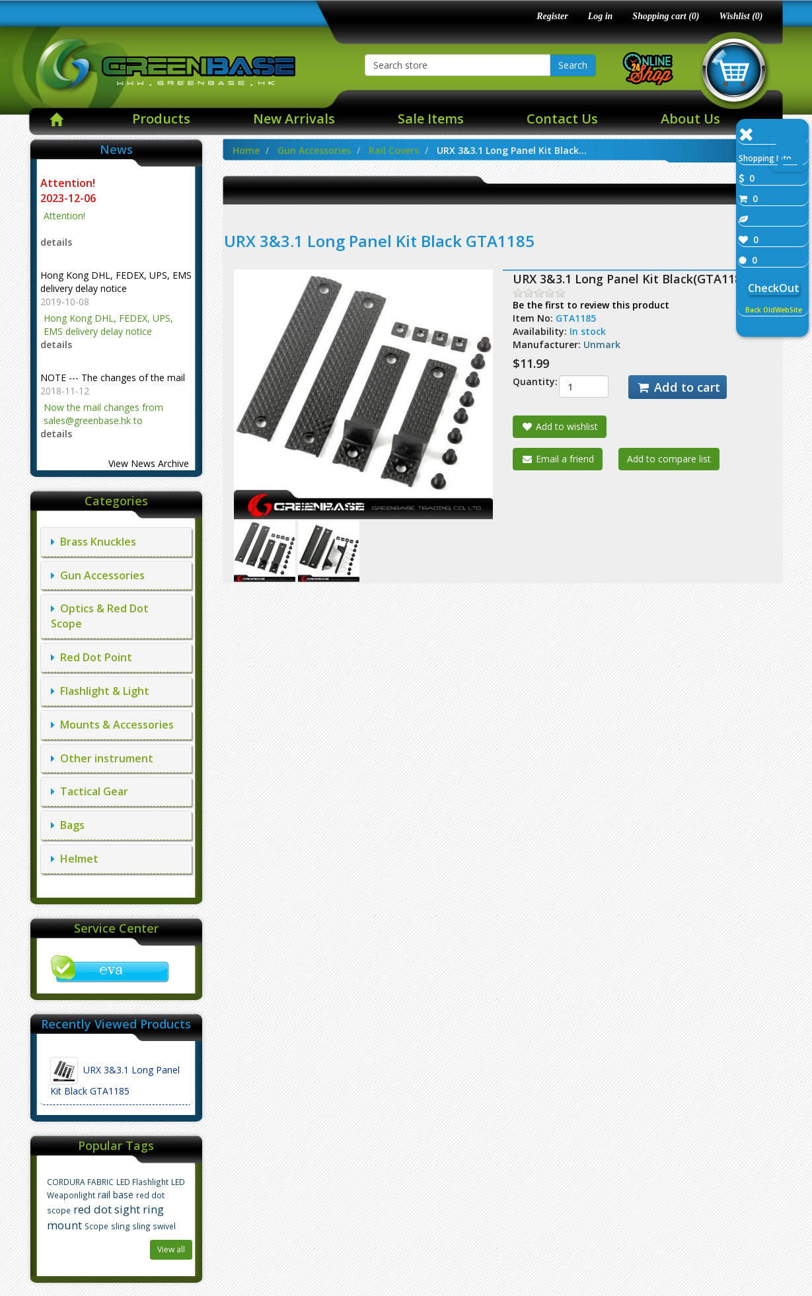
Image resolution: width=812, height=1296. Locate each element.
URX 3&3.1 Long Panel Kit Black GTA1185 (115, 1077)
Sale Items (431, 118)
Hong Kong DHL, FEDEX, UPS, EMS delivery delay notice (116, 282)
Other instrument (102, 758)
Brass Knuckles (93, 541)
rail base (115, 1194)
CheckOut (773, 288)
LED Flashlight (142, 1181)
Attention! (69, 183)
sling (120, 1226)
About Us (690, 118)
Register (552, 16)
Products (161, 118)
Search (572, 65)
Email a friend (557, 458)
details (56, 242)
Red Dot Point (91, 657)
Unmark (601, 344)
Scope (96, 1226)
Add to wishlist (559, 426)
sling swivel (154, 1226)
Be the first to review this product (591, 305)
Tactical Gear (89, 791)
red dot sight (106, 1209)
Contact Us (562, 118)
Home (246, 150)
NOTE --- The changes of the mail (112, 377)
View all (171, 1249)
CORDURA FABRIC (80, 1181)
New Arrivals (294, 118)
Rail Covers (394, 150)
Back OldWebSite (773, 309)
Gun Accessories (98, 575)
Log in (600, 16)
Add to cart (677, 387)
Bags (68, 825)
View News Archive (148, 463)
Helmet (74, 858)
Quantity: (526, 381)
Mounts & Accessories (112, 724)
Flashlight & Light (100, 691)
